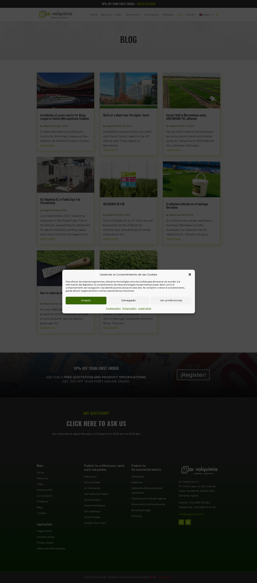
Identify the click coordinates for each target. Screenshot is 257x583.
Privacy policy (129, 308)
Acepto (86, 300)
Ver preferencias (171, 300)
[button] (190, 274)
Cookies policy (113, 308)
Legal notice (144, 308)
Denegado (128, 300)
